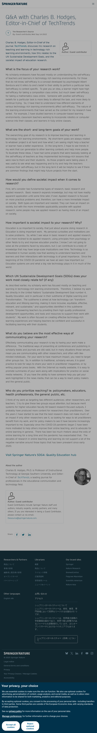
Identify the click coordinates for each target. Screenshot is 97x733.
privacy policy (15, 711)
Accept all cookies (11, 726)
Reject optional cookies (30, 726)
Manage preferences (12, 716)
